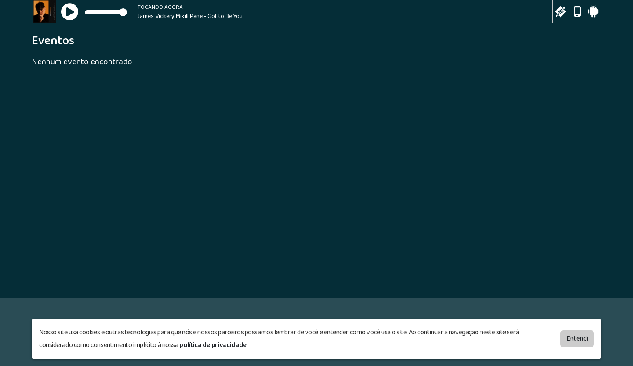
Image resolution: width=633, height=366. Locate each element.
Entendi (577, 338)
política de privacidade (213, 344)
